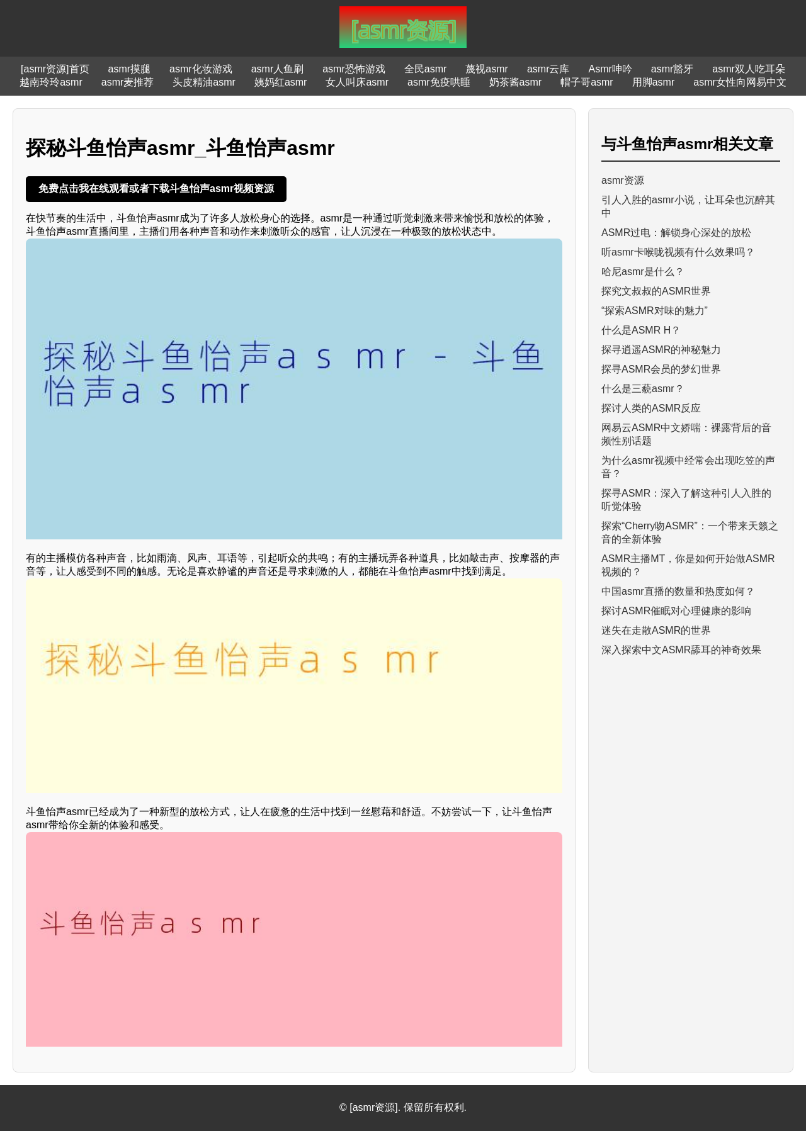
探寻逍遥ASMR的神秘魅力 (661, 349)
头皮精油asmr (204, 82)
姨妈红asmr (280, 82)
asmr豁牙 (672, 69)
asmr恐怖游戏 (353, 69)
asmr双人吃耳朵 (748, 69)
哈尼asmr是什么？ (642, 271)
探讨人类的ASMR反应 (651, 408)
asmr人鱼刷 (277, 69)
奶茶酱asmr (515, 82)
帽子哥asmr (586, 82)
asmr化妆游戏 (200, 69)
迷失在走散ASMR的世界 (656, 630)
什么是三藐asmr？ (642, 388)
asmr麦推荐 (127, 82)
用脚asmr (653, 82)
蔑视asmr (486, 69)
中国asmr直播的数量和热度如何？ (678, 591)
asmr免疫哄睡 (438, 82)
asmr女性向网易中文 (739, 82)
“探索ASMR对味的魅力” (654, 310)
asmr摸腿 (129, 69)
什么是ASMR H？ (641, 330)
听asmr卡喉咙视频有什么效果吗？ (678, 252)
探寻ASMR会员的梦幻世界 (661, 369)
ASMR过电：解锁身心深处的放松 (676, 232)
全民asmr (425, 69)
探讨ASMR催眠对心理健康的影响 (676, 610)
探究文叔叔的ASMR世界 (656, 291)
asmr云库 (548, 69)
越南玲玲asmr (51, 82)
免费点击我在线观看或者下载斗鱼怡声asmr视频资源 (156, 188)
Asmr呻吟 (610, 69)
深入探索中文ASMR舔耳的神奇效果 (681, 649)
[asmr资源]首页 (55, 69)
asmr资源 (622, 180)
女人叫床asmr (357, 82)
